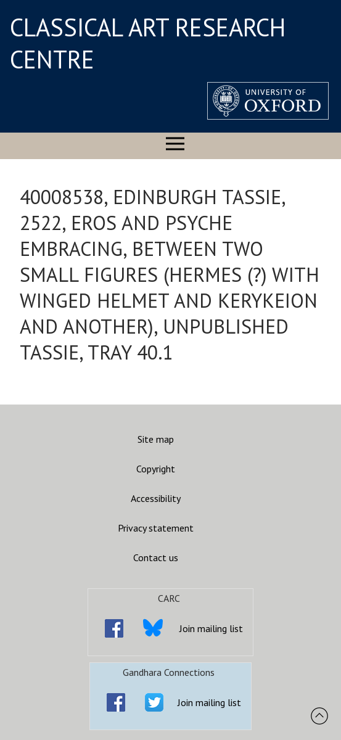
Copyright (155, 468)
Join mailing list (211, 628)
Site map (156, 439)
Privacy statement (156, 528)
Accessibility (156, 498)
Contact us (155, 557)
